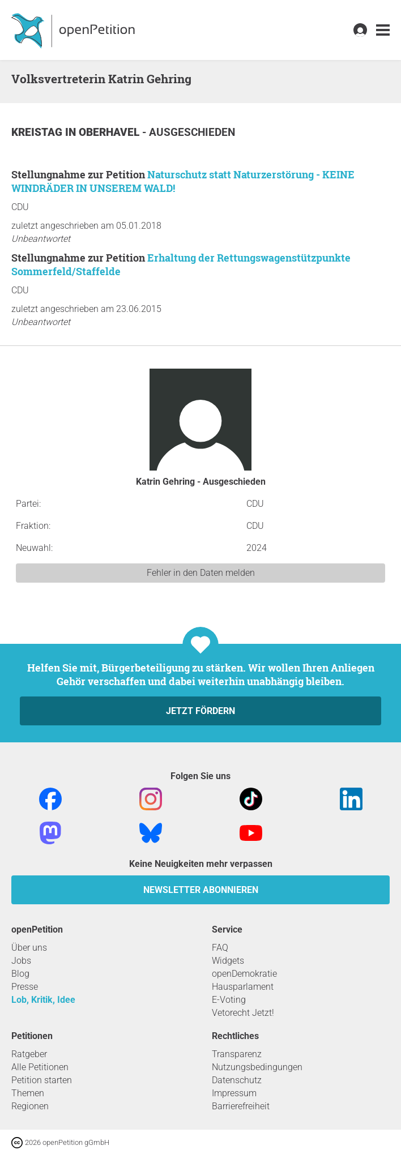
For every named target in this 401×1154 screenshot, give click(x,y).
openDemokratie (244, 973)
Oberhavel (110, 132)
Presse (24, 986)
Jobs (21, 960)
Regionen (30, 1106)
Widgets (228, 960)
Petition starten (41, 1080)
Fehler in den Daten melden (201, 572)
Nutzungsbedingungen (257, 1067)
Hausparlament (243, 986)
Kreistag (38, 132)
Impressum (234, 1093)
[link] (383, 30)
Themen (27, 1093)
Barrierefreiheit (241, 1106)
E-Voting (229, 999)
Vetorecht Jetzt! (243, 1012)
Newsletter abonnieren (200, 889)
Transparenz (237, 1054)
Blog (20, 973)
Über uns (29, 947)
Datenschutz (237, 1080)
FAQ (220, 947)
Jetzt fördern (200, 711)
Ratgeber (29, 1054)
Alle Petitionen (40, 1067)
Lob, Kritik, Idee (43, 999)
